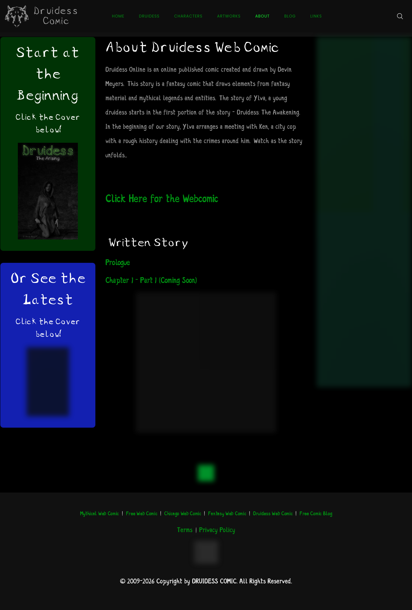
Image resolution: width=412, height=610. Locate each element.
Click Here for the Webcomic (161, 199)
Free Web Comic (141, 514)
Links (316, 16)
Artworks (229, 16)
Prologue (117, 263)
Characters (188, 16)
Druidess (149, 16)
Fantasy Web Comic (227, 514)
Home (118, 16)
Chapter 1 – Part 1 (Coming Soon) (151, 280)
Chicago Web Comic (182, 514)
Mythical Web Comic (99, 514)
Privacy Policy (217, 530)
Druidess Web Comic (273, 514)
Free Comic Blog (315, 514)
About (262, 16)
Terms (184, 530)
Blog (290, 16)
